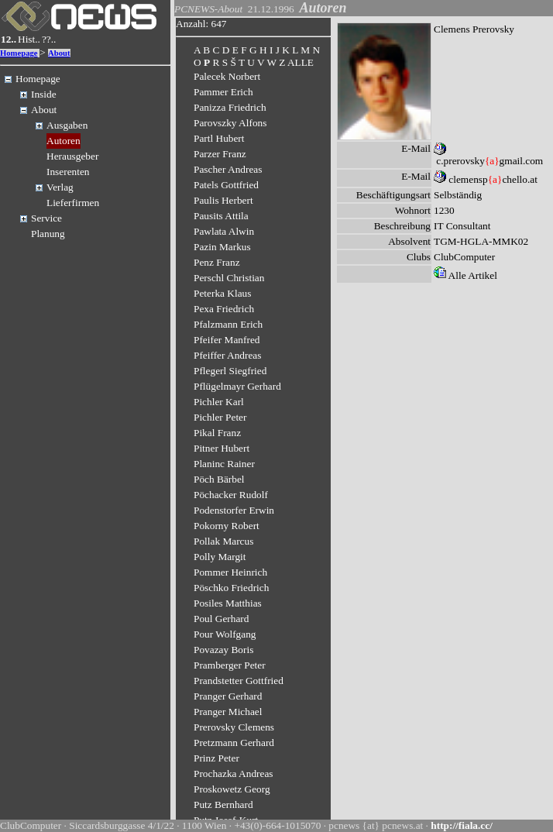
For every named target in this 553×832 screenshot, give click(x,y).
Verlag (60, 187)
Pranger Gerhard (228, 696)
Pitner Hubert (221, 448)
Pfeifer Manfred (226, 340)
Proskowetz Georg (232, 789)
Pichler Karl (219, 401)
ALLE (300, 62)
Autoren (63, 140)
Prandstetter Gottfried (238, 680)
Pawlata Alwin (224, 231)
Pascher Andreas (228, 169)
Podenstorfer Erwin (234, 510)
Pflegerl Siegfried (230, 370)
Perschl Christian (229, 278)
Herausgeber (72, 156)
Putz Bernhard (223, 804)
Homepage (19, 53)
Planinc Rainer (224, 463)
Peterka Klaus (222, 293)
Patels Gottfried (226, 185)
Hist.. (29, 39)
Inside (44, 94)
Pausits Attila (221, 216)
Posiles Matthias (228, 603)
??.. (49, 39)
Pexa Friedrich (224, 309)
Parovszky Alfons (230, 123)
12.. (8, 39)
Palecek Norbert (227, 76)
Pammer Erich (223, 92)
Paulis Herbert (223, 200)
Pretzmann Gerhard (234, 742)
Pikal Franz (217, 432)
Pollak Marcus (223, 541)
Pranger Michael (228, 711)
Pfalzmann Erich (228, 324)
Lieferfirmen (72, 202)
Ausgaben (67, 125)
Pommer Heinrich (230, 572)
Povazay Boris (223, 649)
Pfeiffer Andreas (227, 355)
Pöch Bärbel (219, 479)
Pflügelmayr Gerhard (237, 386)
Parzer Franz (220, 154)
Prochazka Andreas (233, 773)
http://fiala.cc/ (462, 825)
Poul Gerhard (221, 618)
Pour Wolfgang (225, 634)
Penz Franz (217, 262)
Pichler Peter (220, 417)
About (59, 53)
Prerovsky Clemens (234, 727)
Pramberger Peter (230, 665)
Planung (48, 233)
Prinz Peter (216, 758)
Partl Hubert (219, 138)
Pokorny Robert (226, 525)
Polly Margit (220, 556)
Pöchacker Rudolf (231, 494)
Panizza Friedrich (230, 107)
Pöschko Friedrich (231, 587)
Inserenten (68, 171)
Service (46, 218)
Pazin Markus (222, 247)
